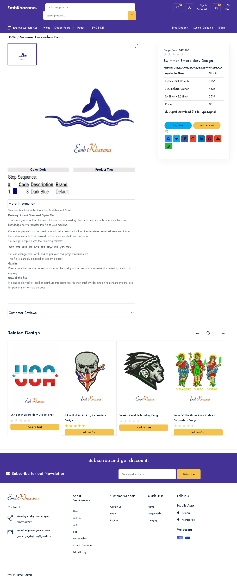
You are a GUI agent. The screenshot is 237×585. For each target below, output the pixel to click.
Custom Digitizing (203, 28)
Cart (75, 525)
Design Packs (154, 513)
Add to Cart (35, 427)
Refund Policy (79, 552)
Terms (20, 574)
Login (113, 513)
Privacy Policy (79, 538)
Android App (186, 519)
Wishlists (77, 518)
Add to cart (207, 125)
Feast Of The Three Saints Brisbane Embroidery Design (194, 418)
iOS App (183, 513)
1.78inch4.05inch (177, 81)
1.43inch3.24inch (176, 96)
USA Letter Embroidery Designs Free (32, 415)
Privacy (11, 574)
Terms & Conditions (82, 545)
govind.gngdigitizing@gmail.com (34, 536)
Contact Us (115, 506)
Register (114, 520)
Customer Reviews (23, 312)
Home (151, 506)
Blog (75, 531)
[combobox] (58, 8)
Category (152, 520)
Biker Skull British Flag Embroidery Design (85, 418)
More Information (22, 203)
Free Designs (180, 28)
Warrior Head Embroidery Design (139, 415)
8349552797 (24, 522)
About (75, 511)
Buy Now (178, 125)
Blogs (221, 28)
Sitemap (28, 574)
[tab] (22, 54)
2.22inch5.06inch (177, 89)
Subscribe (189, 474)
